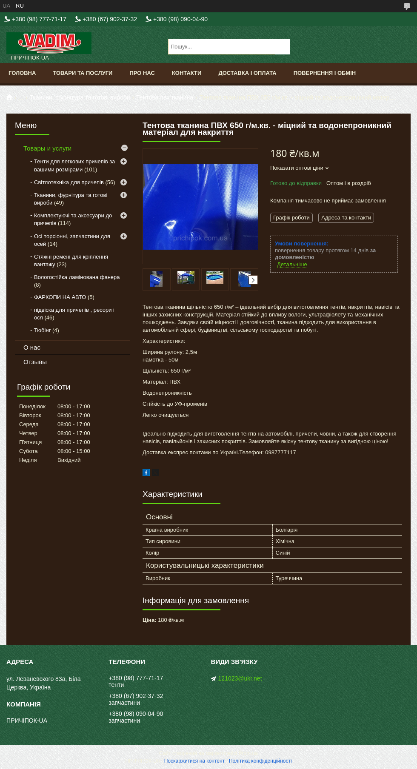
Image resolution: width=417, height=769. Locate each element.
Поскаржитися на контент (194, 761)
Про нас (141, 73)
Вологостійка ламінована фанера (77, 277)
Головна (22, 73)
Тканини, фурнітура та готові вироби (80, 97)
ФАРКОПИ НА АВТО (60, 297)
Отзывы (35, 361)
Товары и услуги (47, 148)
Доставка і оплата (247, 73)
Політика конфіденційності (260, 761)
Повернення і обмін (325, 73)
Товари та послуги (82, 73)
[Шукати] (282, 46)
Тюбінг (42, 330)
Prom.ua (248, 753)
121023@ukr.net (240, 678)
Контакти (187, 73)
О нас (31, 347)
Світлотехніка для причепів (69, 182)
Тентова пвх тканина (164, 97)
